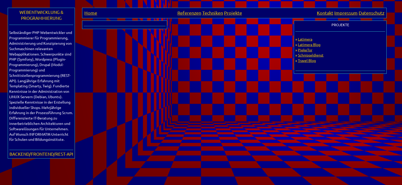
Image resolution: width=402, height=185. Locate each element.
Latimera (305, 39)
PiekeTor (305, 50)
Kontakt (325, 12)
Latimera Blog (309, 44)
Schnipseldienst (311, 55)
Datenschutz (371, 12)
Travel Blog (307, 60)
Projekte (233, 12)
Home (90, 12)
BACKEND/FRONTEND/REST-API (41, 153)
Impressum (346, 12)
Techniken (212, 12)
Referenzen (189, 12)
